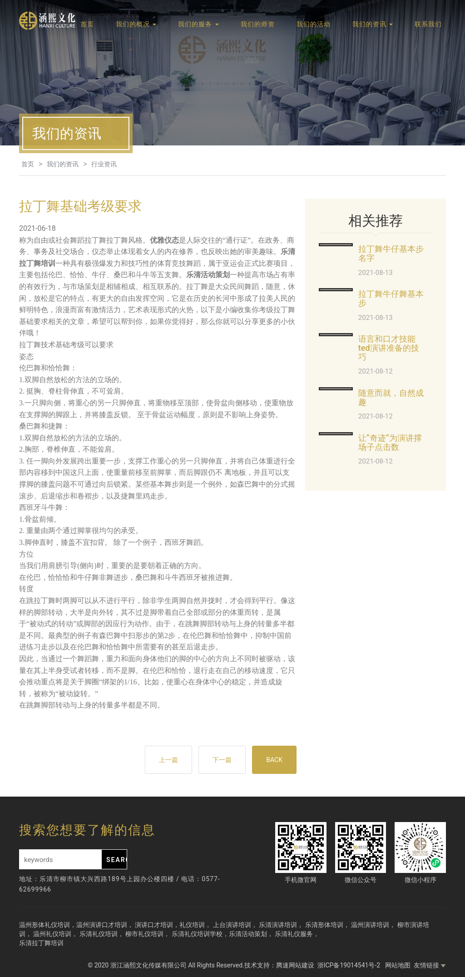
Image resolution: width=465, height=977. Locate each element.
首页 (87, 24)
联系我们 (428, 24)
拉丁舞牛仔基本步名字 (391, 253)
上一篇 (168, 759)
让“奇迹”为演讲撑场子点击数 (390, 442)
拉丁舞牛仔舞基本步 (391, 298)
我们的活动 (314, 24)
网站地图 (398, 965)
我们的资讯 (372, 24)
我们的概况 (136, 24)
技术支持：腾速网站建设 (279, 965)
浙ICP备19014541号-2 (349, 965)
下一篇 (222, 759)
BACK (274, 759)
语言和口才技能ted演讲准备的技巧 (388, 348)
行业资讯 (104, 164)
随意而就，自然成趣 (391, 397)
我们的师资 (258, 24)
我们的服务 (198, 24)
